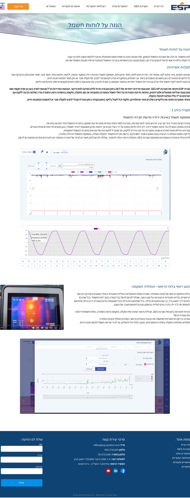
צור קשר (18, 6)
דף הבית (159, 6)
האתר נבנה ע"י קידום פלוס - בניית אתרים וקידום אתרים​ (95, 495)
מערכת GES (141, 6)
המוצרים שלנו (119, 6)
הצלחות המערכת (96, 6)
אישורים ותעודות (71, 6)
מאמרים (51, 6)
